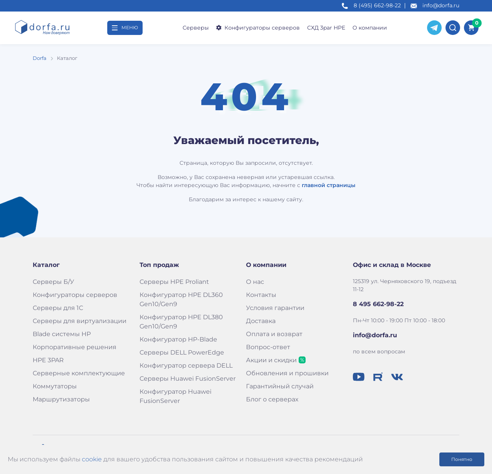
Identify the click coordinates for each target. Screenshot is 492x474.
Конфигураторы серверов (257, 27)
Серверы (196, 27)
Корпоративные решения (74, 347)
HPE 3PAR (48, 360)
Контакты (261, 294)
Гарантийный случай (280, 386)
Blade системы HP (62, 334)
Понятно (461, 459)
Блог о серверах (272, 399)
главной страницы (329, 185)
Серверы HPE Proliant (174, 281)
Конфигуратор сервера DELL (186, 365)
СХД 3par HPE (326, 27)
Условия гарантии (275, 308)
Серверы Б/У (53, 281)
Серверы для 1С (58, 308)
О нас (255, 281)
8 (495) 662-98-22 (377, 5)
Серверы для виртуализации (79, 321)
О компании (369, 27)
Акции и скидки (271, 360)
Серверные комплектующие (79, 373)
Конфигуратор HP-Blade (178, 339)
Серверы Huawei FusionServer (188, 378)
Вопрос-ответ (268, 347)
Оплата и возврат (274, 334)
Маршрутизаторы (61, 399)
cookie (92, 459)
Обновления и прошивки (287, 373)
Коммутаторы (55, 386)
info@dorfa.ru (440, 5)
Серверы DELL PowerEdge (182, 352)
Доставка (261, 321)
